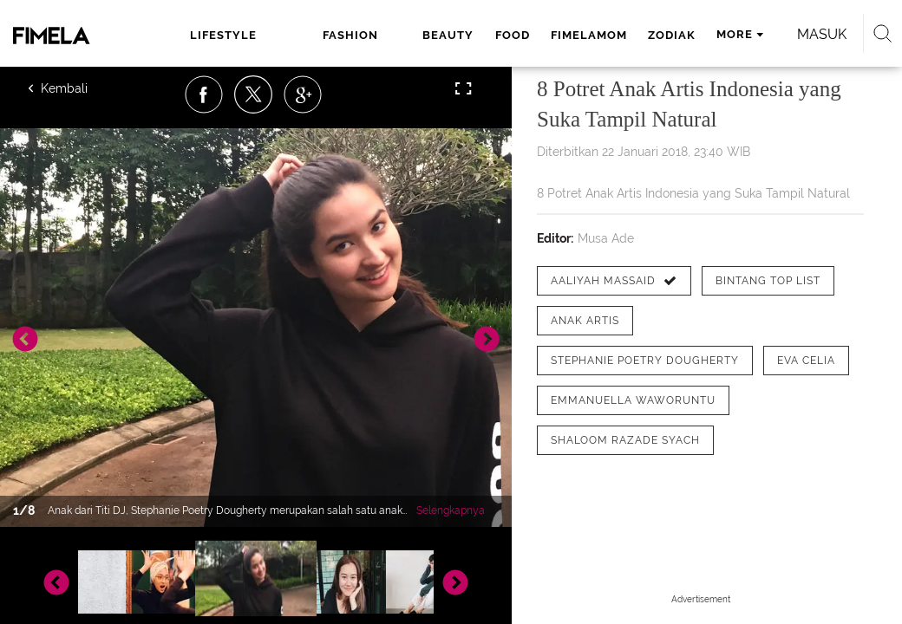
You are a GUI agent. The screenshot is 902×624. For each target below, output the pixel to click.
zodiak (672, 35)
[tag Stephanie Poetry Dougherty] (645, 360)
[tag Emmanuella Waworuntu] (633, 400)
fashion (350, 35)
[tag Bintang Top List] (768, 281)
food (512, 35)
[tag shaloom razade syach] (625, 440)
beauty (448, 35)
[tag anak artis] (585, 321)
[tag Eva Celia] (806, 360)
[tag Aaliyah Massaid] (614, 281)
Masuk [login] (821, 34)
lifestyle (223, 35)
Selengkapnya (450, 510)
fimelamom (589, 35)
